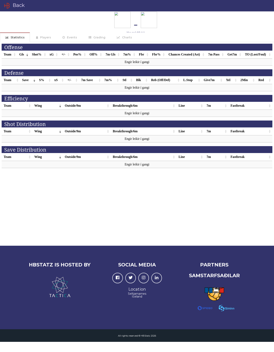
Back (14, 5)
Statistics (18, 37)
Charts (127, 37)
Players (45, 37)
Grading (99, 37)
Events (72, 37)
